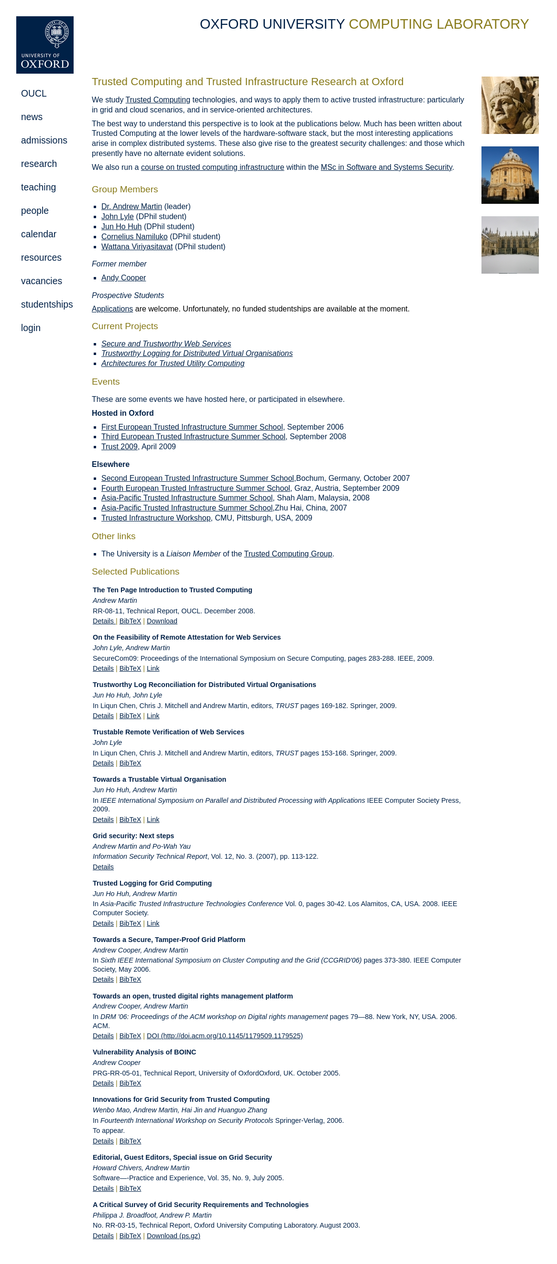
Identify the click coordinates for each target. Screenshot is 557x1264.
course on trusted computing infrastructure (212, 167)
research (39, 163)
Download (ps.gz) (173, 1236)
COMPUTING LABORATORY (439, 24)
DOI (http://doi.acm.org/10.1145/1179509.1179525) (225, 1036)
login (31, 327)
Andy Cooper (123, 278)
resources (41, 257)
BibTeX (131, 621)
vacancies (41, 281)
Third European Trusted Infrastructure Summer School (193, 436)
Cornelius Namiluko (134, 237)
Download (162, 621)
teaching (38, 187)
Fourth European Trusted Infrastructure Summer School (195, 488)
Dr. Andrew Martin (131, 206)
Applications (112, 309)
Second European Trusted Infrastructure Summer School (197, 478)
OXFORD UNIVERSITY (274, 24)
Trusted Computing (158, 100)
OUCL (34, 93)
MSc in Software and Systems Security (386, 167)
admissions (44, 140)
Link (153, 668)
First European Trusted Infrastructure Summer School (192, 427)
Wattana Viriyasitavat (137, 247)
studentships (47, 304)
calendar (38, 234)
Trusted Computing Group (288, 554)
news (32, 116)
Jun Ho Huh (121, 226)
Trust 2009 (119, 447)
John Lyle (117, 216)
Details (104, 621)
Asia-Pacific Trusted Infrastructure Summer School (187, 498)
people (35, 210)
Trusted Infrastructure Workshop (156, 518)
